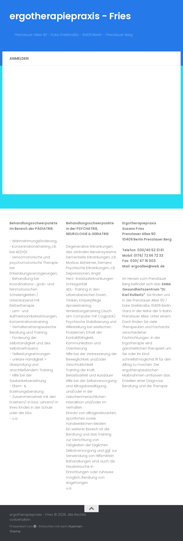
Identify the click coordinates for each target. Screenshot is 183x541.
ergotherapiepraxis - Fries (70, 16)
